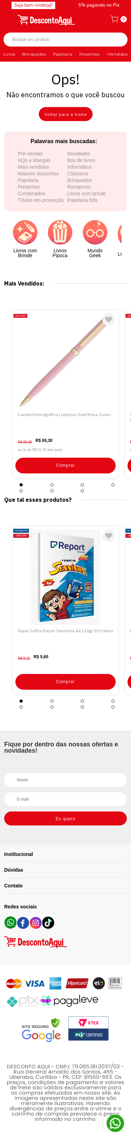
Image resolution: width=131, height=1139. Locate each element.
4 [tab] (113, 484)
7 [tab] (82, 490)
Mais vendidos (33, 166)
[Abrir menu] (9, 19)
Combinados (31, 193)
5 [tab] (21, 490)
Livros (9, 54)
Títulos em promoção (41, 200)
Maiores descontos (38, 173)
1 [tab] (21, 484)
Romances (79, 186)
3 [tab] (82, 484)
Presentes (89, 54)
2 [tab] (51, 484)
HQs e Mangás (34, 160)
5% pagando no (99, 5)
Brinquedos (34, 54)
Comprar (65, 465)
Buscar (116, 39)
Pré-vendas (30, 153)
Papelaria (62, 54)
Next (120, 394)
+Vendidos (117, 54)
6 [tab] (51, 490)
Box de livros (81, 160)
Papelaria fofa (82, 200)
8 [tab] (113, 707)
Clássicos (77, 173)
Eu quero (65, 818)
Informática (79, 166)
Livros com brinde (86, 193)
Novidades (78, 153)
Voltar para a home (65, 114)
